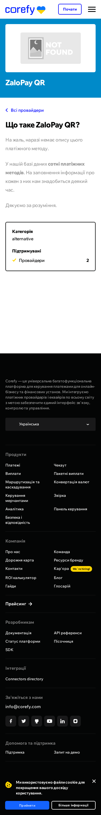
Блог (58, 577)
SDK (9, 649)
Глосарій (62, 586)
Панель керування (70, 509)
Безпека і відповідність (17, 520)
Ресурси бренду (68, 560)
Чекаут (60, 465)
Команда (62, 551)
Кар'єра (73, 568)
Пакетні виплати (68, 473)
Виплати (13, 473)
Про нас (12, 551)
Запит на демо (67, 752)
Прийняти (27, 805)
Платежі (12, 465)
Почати (70, 9)
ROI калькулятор (20, 577)
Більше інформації (73, 805)
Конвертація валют (71, 481)
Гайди (10, 586)
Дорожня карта (19, 560)
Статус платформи (22, 641)
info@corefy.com (23, 706)
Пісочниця (63, 641)
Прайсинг (16, 603)
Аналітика (14, 509)
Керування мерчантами (16, 498)
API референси (68, 632)
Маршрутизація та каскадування (22, 484)
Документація (18, 632)
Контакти (13, 568)
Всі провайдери (24, 110)
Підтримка (15, 752)
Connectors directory (24, 678)
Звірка (60, 495)
